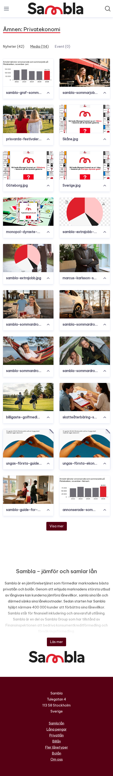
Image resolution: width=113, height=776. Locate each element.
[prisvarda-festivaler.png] (28, 119)
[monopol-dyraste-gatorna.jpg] (28, 212)
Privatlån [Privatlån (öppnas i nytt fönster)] (56, 735)
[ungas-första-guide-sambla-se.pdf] (28, 443)
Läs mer (56, 642)
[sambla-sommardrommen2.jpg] (28, 351)
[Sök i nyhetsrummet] (108, 9)
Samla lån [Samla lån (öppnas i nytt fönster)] (56, 723)
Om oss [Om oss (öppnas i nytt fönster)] (56, 759)
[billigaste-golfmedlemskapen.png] (28, 397)
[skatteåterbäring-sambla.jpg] (85, 397)
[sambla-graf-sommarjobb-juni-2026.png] (28, 73)
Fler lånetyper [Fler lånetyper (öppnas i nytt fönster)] (56, 747)
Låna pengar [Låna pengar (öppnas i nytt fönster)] (57, 729)
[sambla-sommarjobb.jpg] (85, 73)
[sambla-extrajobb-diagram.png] (85, 212)
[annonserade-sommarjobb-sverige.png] (85, 490)
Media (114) (39, 46)
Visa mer (57, 526)
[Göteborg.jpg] (28, 165)
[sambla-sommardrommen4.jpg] (28, 304)
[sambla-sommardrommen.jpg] (85, 351)
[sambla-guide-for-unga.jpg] (28, 490)
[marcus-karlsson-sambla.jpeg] (85, 258)
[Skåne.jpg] (85, 119)
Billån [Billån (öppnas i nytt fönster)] (56, 741)
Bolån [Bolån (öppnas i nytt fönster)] (56, 753)
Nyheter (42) (13, 46)
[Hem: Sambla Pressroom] (55, 8)
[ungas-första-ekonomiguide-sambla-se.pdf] (85, 443)
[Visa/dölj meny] (6, 8)
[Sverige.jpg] (85, 165)
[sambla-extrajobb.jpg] (28, 258)
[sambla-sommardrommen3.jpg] (85, 304)
